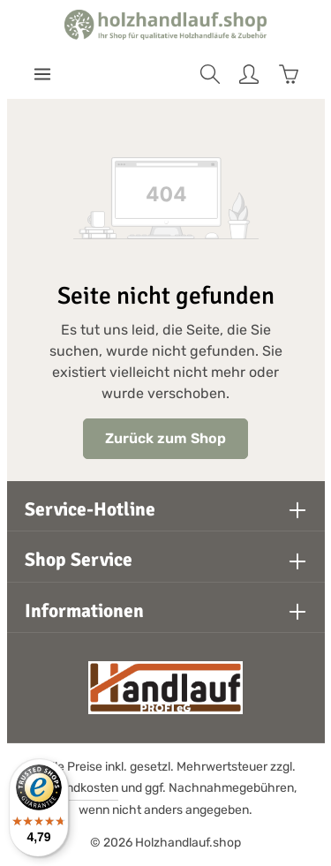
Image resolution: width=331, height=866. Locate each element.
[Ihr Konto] (249, 74)
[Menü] (42, 74)
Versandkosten (76, 787)
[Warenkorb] (288, 74)
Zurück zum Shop (165, 438)
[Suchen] (210, 74)
